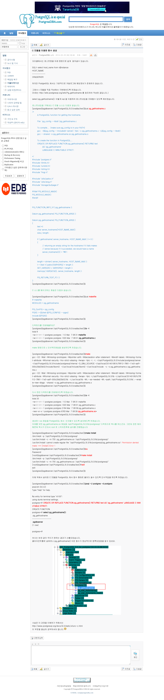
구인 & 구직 (12, 119)
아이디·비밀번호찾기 (18, 40)
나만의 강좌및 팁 (14, 103)
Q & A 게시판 (12, 106)
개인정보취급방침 (64, 686)
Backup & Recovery (12, 155)
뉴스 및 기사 (12, 63)
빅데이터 (11, 86)
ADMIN (10, 76)
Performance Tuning (12, 158)
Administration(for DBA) (14, 152)
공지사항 (11, 60)
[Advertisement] (154, 85)
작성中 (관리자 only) (15, 122)
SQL (9, 72)
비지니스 (46, 33)
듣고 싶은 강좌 (13, 110)
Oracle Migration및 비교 (14, 161)
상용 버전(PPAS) (14, 90)
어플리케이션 (13, 83)
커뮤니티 (35, 33)
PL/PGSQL (8, 149)
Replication (8, 164)
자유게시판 (12, 99)
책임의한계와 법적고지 (82, 686)
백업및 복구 (12, 79)
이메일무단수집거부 (100, 686)
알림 (11, 33)
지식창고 (22, 33)
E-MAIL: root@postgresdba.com (82, 693)
